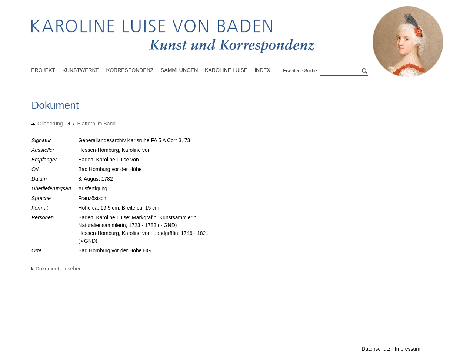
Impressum (407, 349)
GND (168, 225)
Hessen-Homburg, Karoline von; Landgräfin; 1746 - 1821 (143, 233)
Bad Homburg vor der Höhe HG (114, 250)
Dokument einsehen (56, 269)
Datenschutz (375, 349)
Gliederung (47, 124)
